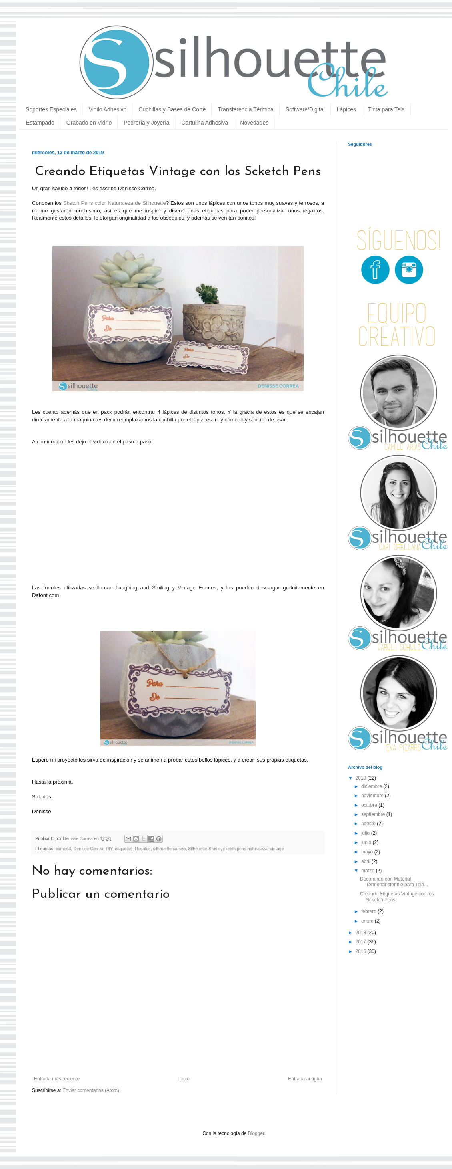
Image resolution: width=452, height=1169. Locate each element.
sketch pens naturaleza (245, 848)
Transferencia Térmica (245, 109)
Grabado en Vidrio (89, 122)
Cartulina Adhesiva (205, 122)
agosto (369, 823)
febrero (369, 911)
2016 (362, 951)
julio (366, 833)
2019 (362, 778)
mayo (367, 852)
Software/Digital (305, 109)
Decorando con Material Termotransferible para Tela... (394, 881)
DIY (109, 848)
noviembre (373, 795)
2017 (362, 942)
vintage (277, 848)
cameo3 (63, 848)
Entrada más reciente (57, 1079)
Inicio (184, 1079)
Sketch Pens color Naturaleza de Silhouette (114, 203)
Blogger (256, 1133)
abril (366, 861)
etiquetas (123, 848)
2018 (362, 932)
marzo (368, 870)
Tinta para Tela (386, 109)
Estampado (40, 122)
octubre (369, 805)
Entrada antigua (305, 1079)
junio (367, 842)
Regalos (143, 848)
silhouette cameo (169, 848)
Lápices (346, 109)
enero (368, 921)
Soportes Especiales (51, 109)
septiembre (373, 814)
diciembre (372, 786)
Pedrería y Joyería (146, 122)
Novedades (254, 122)
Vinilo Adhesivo (108, 109)
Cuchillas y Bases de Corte (172, 109)
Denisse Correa (88, 848)
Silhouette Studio (204, 848)
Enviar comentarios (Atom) (90, 1090)
